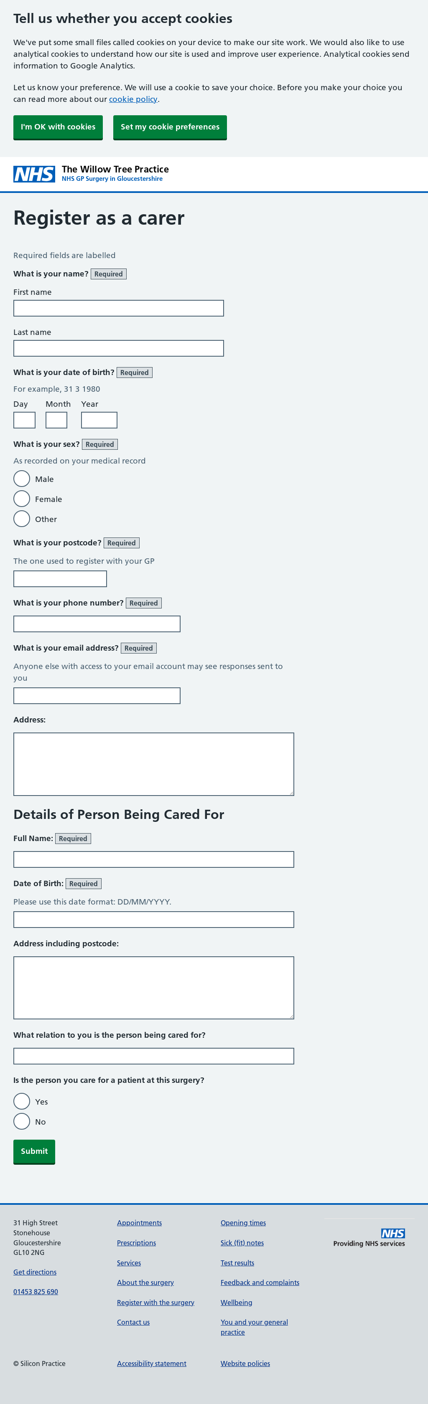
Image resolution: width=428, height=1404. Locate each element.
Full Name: (52, 838)
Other (46, 519)
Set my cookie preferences (170, 127)
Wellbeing (236, 1302)
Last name (32, 332)
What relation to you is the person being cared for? (109, 1035)
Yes (41, 1102)
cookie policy (133, 99)
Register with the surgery (155, 1302)
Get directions (34, 1272)
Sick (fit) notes (242, 1243)
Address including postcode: (66, 943)
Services (129, 1263)
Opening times (243, 1223)
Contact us (133, 1322)
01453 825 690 (35, 1291)
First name (32, 292)
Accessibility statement (151, 1363)
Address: (29, 720)
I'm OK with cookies (58, 127)
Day (20, 404)
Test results (237, 1263)
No (40, 1122)
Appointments (139, 1223)
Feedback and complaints (260, 1282)
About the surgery (145, 1282)
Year (89, 404)
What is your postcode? (76, 542)
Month (58, 404)
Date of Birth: (57, 883)
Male (44, 479)
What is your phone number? (87, 603)
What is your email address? (85, 648)
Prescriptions (136, 1243)
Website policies (245, 1363)
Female (48, 499)
